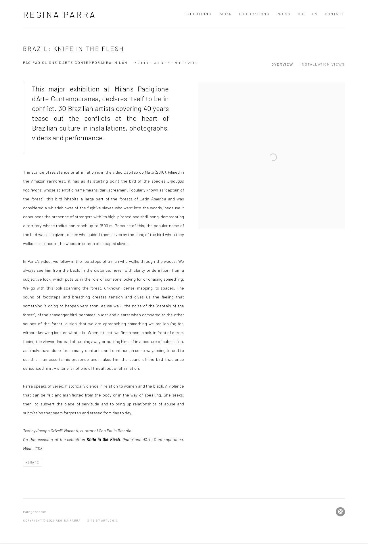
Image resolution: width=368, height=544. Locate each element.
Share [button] (33, 462)
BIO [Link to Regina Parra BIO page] (301, 14)
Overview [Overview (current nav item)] (282, 64)
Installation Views (322, 64)
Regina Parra (59, 14)
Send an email (340, 511)
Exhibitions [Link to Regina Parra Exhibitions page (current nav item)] (198, 14)
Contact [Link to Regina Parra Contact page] (334, 14)
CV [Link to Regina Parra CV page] (315, 14)
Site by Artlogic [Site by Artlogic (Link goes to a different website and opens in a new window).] (102, 520)
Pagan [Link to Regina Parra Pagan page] (225, 14)
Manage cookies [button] (34, 512)
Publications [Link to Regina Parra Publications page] (254, 14)
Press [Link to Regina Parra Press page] (284, 14)
